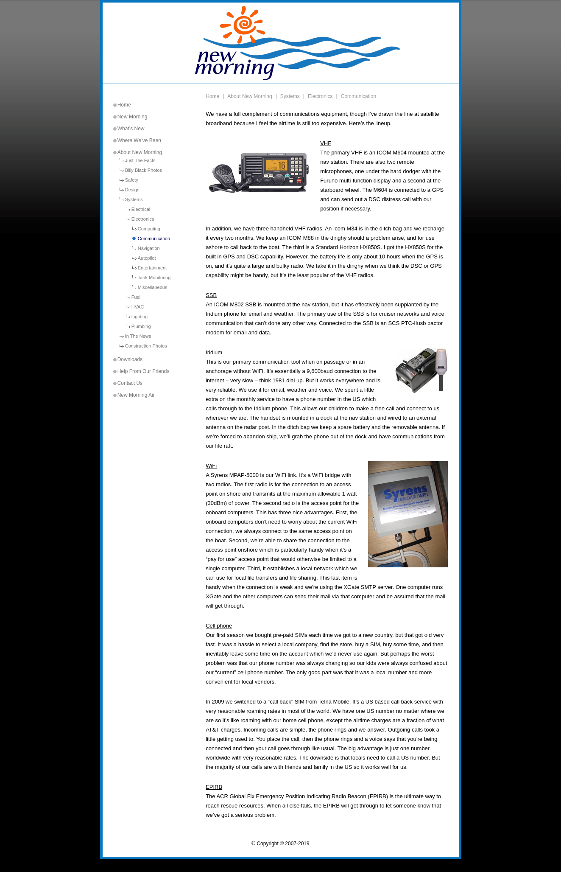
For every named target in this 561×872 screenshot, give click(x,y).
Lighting (139, 316)
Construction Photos (146, 346)
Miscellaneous (152, 287)
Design (132, 190)
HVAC (137, 307)
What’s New (131, 129)
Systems (134, 199)
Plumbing (141, 326)
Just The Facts (140, 160)
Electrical (141, 209)
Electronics (142, 219)
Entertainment (152, 268)
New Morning (132, 117)
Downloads (129, 359)
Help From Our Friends (143, 371)
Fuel (135, 297)
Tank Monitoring (154, 277)
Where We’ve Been (139, 140)
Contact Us (129, 383)
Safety (131, 180)
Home (124, 105)
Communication (154, 238)
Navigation (149, 248)
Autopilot (147, 258)
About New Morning (139, 152)
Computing (149, 229)
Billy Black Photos (143, 170)
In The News (138, 336)
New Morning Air (136, 395)
